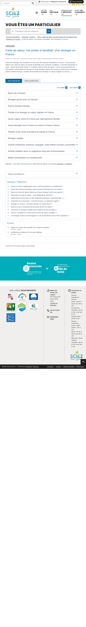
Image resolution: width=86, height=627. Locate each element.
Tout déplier (75, 87)
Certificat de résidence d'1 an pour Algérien (26, 232)
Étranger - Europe (28, 37)
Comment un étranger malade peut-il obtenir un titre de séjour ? (34, 210)
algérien (69, 164)
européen (60, 164)
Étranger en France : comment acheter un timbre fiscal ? (31, 204)
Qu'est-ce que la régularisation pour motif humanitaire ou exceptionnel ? (37, 186)
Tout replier (62, 87)
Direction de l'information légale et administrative (21, 246)
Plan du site (80, 366)
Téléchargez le (53, 1)
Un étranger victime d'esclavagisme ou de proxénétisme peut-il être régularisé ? (40, 216)
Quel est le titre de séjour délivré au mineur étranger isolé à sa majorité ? (37, 192)
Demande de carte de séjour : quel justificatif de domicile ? (32, 195)
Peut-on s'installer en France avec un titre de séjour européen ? (34, 213)
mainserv (36, 366)
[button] (43, 93)
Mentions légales (69, 366)
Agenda (58, 366)
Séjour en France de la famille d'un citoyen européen (30, 227)
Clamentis (28, 366)
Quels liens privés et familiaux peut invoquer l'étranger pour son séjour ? (37, 189)
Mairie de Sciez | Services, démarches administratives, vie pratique (19, 12)
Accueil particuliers (13, 37)
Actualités (50, 366)
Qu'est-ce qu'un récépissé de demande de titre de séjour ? (32, 207)
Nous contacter (77, 1)
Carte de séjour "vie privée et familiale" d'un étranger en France (45, 39)
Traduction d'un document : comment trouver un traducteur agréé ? (35, 201)
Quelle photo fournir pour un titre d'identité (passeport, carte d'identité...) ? (37, 198)
